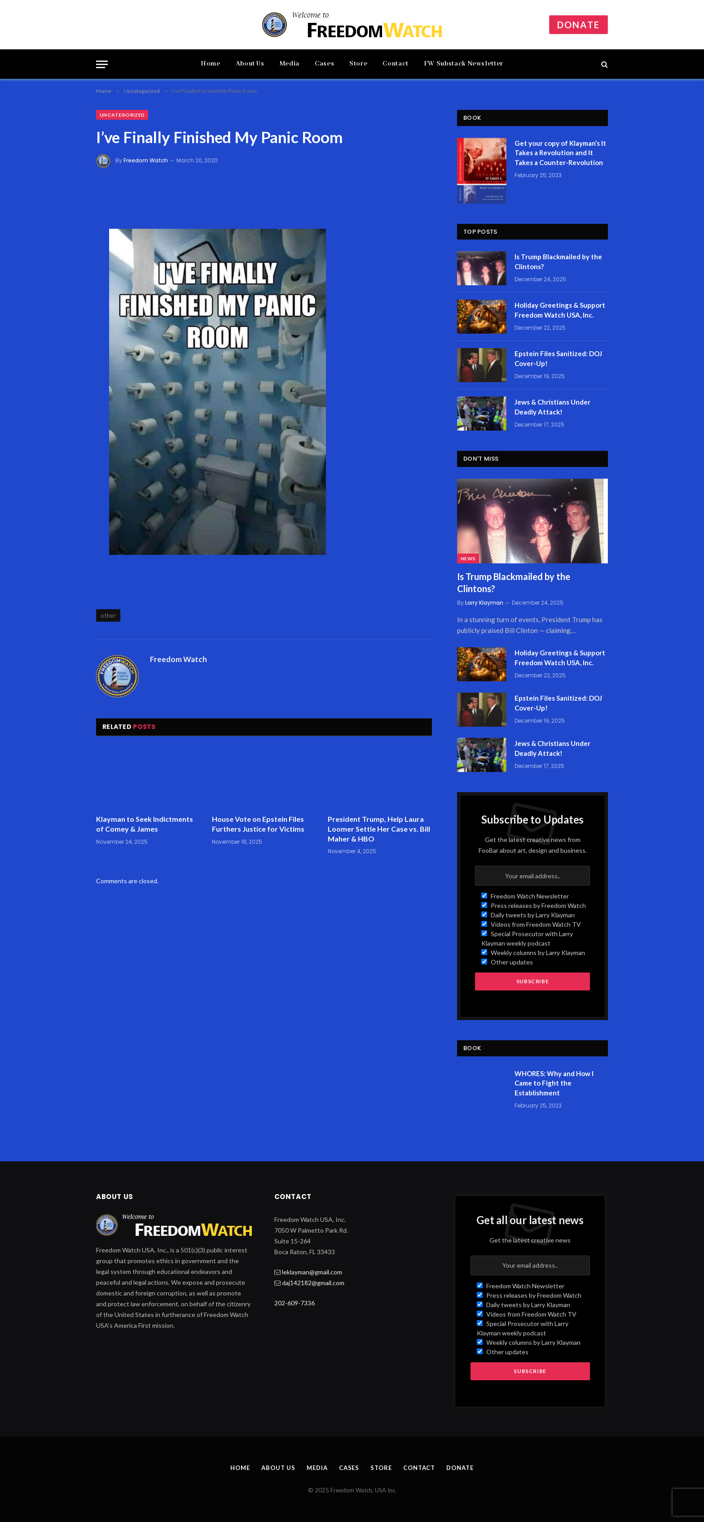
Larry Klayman (484, 602)
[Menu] (102, 64)
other (108, 615)
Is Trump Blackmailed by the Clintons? (558, 261)
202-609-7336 (294, 1303)
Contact (395, 64)
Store (358, 64)
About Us (250, 64)
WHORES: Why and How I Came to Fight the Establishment (554, 1083)
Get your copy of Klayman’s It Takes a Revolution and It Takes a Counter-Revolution (560, 152)
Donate (578, 24)
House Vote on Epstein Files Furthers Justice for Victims (258, 824)
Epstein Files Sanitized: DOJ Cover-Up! (558, 358)
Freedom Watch (145, 160)
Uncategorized (122, 114)
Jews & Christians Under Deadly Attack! (552, 406)
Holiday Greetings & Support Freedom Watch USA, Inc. (560, 309)
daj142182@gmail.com (313, 1283)
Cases (324, 64)
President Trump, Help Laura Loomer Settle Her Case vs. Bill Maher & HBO (379, 829)
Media (289, 64)
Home (210, 64)
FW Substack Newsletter (463, 64)
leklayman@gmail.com (312, 1272)
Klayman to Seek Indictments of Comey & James (144, 824)
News (468, 558)
